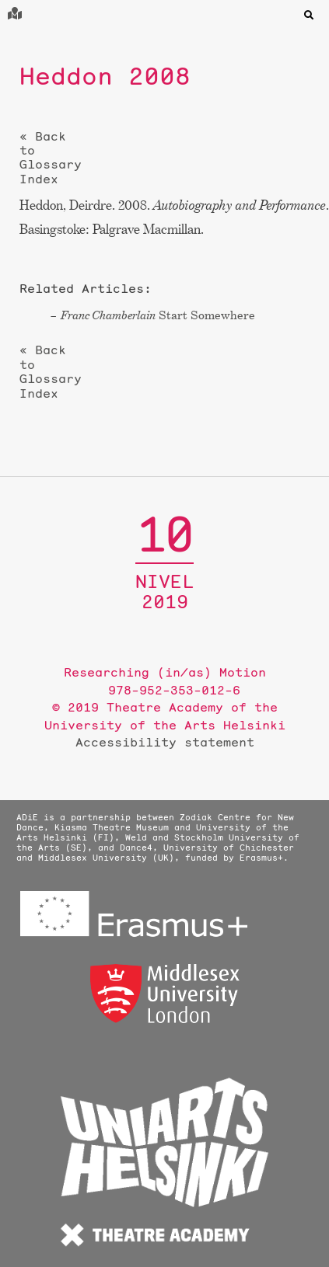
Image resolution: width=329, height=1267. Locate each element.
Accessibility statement (164, 742)
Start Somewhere (158, 315)
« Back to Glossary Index (50, 157)
